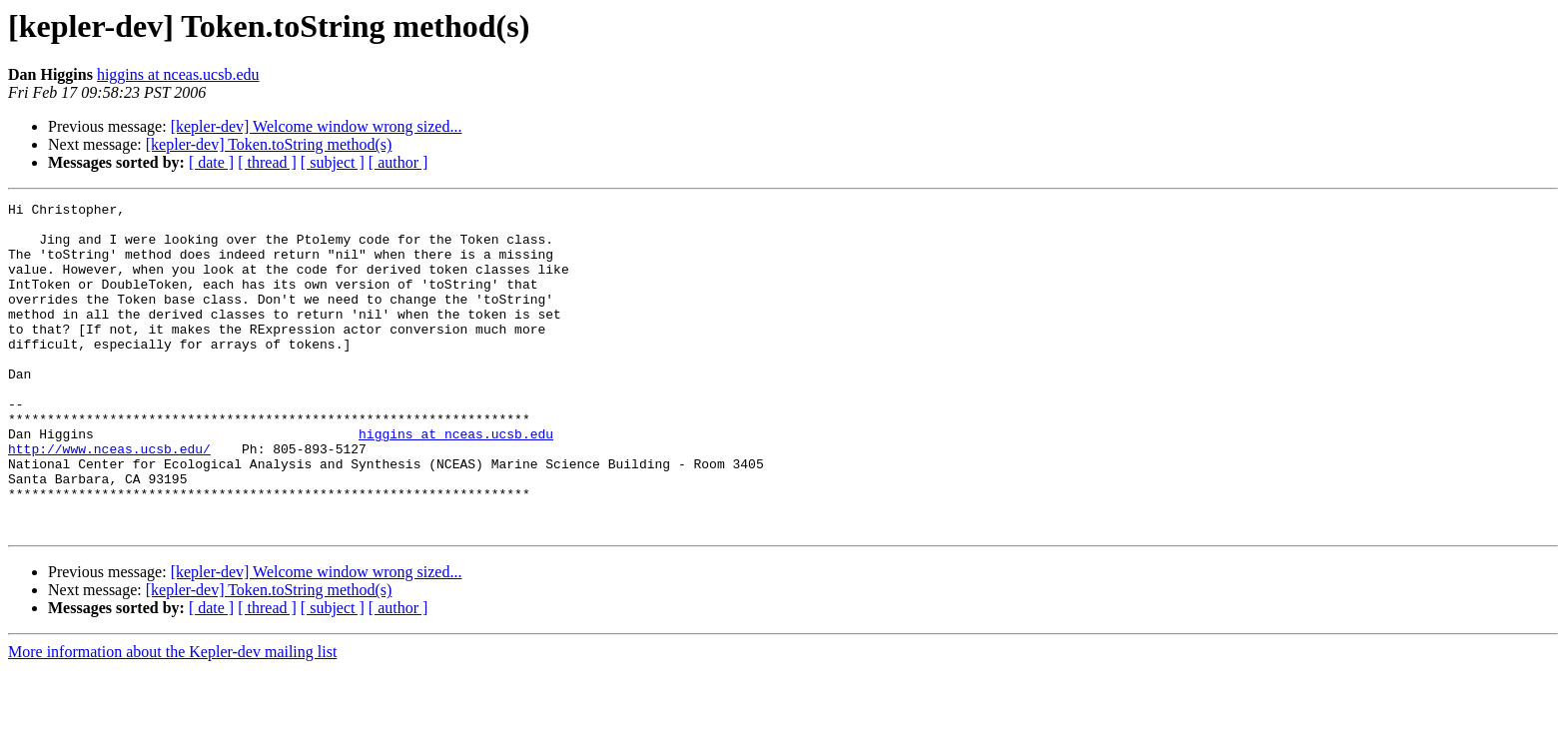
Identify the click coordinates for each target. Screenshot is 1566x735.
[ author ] (398, 162)
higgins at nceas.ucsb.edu (178, 74)
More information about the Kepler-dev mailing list (172, 717)
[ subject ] (333, 162)
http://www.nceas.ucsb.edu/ (109, 499)
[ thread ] (267, 162)
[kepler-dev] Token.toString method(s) (269, 144)
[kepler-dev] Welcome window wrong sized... (316, 126)
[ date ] (211, 162)
